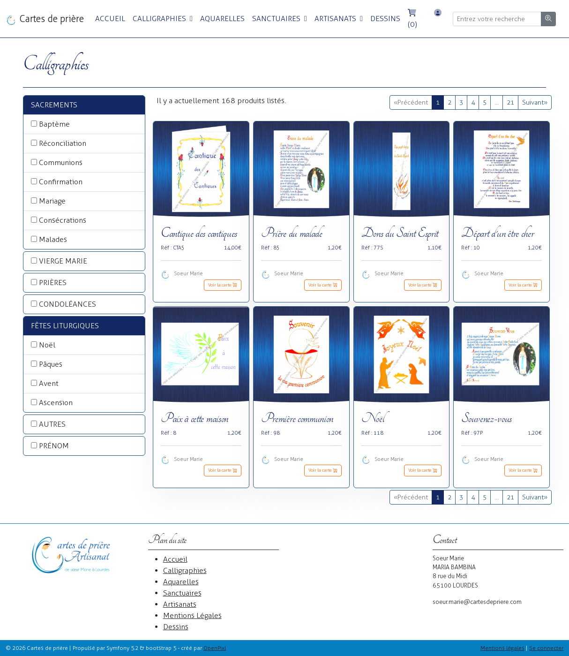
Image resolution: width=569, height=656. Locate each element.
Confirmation (60, 181)
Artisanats (179, 604)
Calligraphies (185, 570)
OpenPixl (214, 648)
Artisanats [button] (336, 18)
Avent (49, 383)
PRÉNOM (54, 445)
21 (510, 102)
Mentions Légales (192, 615)
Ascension (56, 402)
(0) (412, 19)
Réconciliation (62, 143)
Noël (47, 344)
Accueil (110, 18)
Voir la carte (222, 284)
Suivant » (534, 102)
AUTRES (52, 424)
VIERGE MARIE (63, 260)
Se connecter (546, 648)
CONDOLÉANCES (67, 304)
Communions (60, 162)
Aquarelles (222, 18)
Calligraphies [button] (160, 18)
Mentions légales (502, 648)
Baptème (54, 124)
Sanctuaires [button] (277, 18)
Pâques (50, 364)
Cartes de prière (45, 19)
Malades (53, 239)
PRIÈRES (53, 282)
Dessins (385, 18)
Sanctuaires (182, 592)
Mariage (52, 200)
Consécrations (62, 220)
